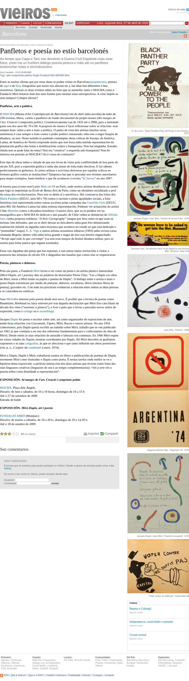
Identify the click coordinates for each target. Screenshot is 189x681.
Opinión (5, 660)
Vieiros (29, 13)
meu (184, 9)
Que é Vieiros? (18, 675)
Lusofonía (52, 665)
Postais (99, 663)
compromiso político (21, 75)
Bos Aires (21, 27)
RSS (4, 675)
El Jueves (88, 178)
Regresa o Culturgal (140, 608)
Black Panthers (9, 198)
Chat (97, 660)
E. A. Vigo (32, 230)
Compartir (111, 433)
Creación (180, 660)
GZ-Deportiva (53, 663)
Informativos (164, 663)
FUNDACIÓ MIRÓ (12, 415)
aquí (6, 85)
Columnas (16, 660)
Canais (25, 23)
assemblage (47, 311)
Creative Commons (56, 675)
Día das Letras (166, 660)
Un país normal (138, 634)
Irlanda (58, 27)
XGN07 (162, 665)
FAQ (3, 668)
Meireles (13, 210)
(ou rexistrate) (182, 13)
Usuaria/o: (9, 480)
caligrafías (31, 343)
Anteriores (19, 665)
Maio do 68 (48, 186)
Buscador (12, 668)
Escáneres (6, 665)
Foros (105, 660)
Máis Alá (36, 660)
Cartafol (44, 668)
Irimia (35, 668)
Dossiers (177, 663)
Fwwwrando (49, 660)
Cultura (133, 603)
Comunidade (53, 23)
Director (86, 675)
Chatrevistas (115, 660)
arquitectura (99, 81)
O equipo (97, 675)
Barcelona (7, 27)
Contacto (109, 675)
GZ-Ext (69, 23)
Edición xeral (136, 612)
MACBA (60, 75)
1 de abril (172, 665)
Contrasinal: (10, 483)
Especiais (83, 23)
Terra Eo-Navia (82, 660)
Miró (67, 75)
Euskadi (33, 27)
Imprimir (93, 433)
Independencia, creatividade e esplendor (151, 621)
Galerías (5, 663)
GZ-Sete (68, 660)
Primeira (11, 23)
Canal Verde (39, 665)
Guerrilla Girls (96, 202)
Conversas (110, 663)
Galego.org (38, 663)
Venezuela (46, 27)
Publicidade (61, 15)
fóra (18, 85)
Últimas (15, 663)
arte (8, 75)
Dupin (36, 75)
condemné (34, 347)
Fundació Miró (47, 75)
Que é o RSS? (36, 675)
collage (28, 311)
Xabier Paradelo (179, 32)
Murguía (53, 668)
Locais (37, 23)
